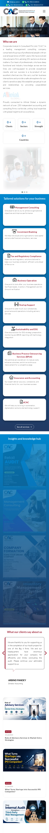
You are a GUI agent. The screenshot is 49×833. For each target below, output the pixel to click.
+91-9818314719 (35, 5)
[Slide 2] (24, 192)
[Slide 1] (22, 192)
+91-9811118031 (32, 2)
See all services (24, 427)
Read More (9, 743)
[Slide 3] (27, 192)
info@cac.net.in (13, 2)
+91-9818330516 (15, 5)
